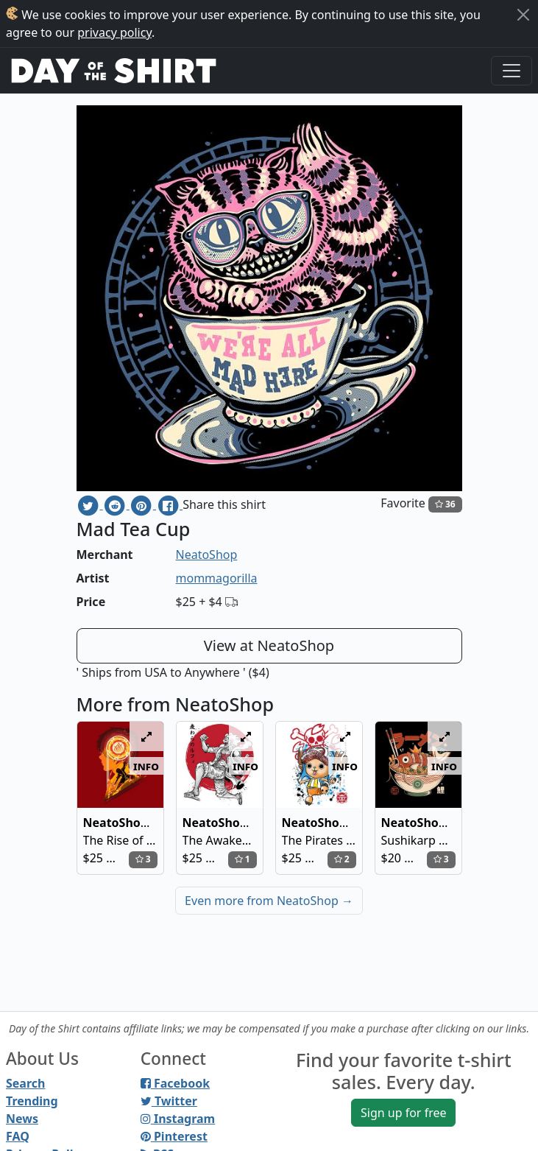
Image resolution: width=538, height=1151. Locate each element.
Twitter (169, 1101)
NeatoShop (207, 554)
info (146, 766)
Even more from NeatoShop (269, 901)
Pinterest (174, 1136)
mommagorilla (217, 578)
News (22, 1118)
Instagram (178, 1118)
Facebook (175, 1083)
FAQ (17, 1136)
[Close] (523, 15)
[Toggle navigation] (511, 70)
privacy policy (114, 32)
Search (25, 1083)
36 (445, 504)
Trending (32, 1101)
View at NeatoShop (269, 645)
